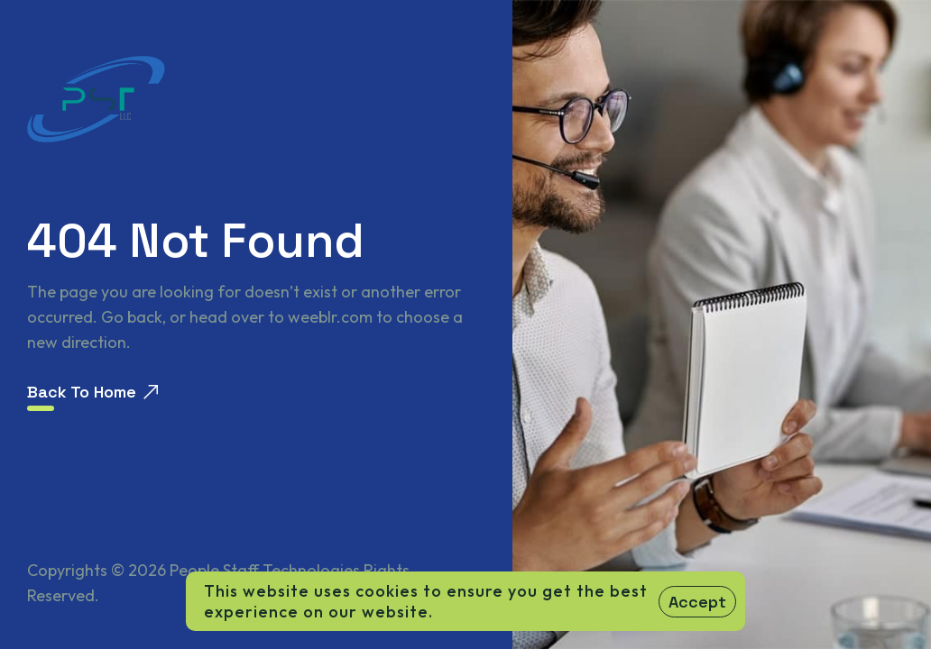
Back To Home (92, 391)
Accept (697, 601)
